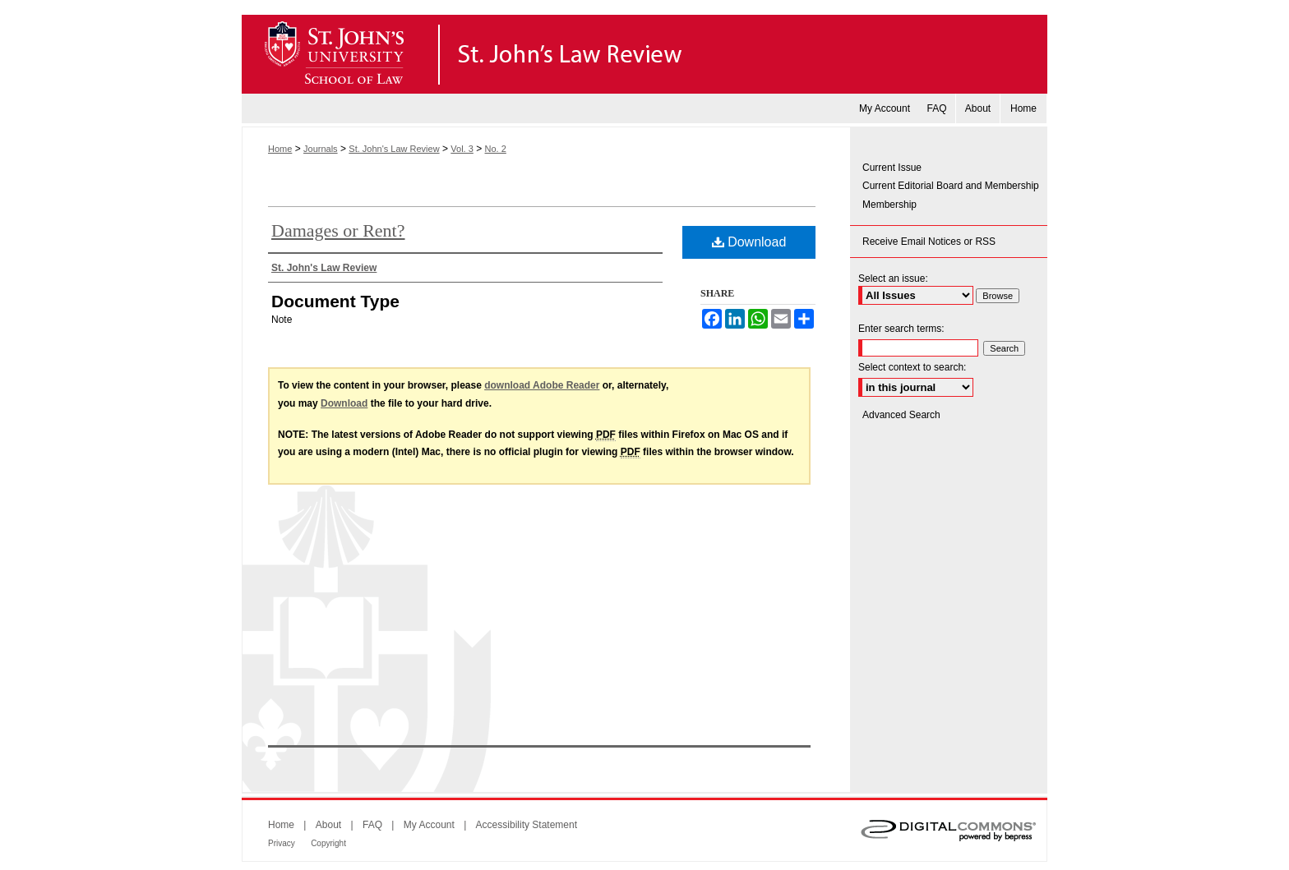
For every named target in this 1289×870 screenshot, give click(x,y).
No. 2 (495, 149)
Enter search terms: (901, 328)
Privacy (281, 843)
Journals (320, 149)
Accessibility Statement (526, 825)
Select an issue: (893, 278)
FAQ (372, 825)
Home (280, 149)
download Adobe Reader (541, 385)
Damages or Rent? (338, 230)
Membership (889, 204)
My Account (429, 825)
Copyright (328, 843)
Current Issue (892, 167)
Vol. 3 (462, 149)
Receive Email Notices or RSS (929, 241)
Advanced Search (901, 415)
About (328, 825)
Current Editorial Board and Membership (950, 185)
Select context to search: (912, 367)
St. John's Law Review (644, 54)
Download (749, 242)
